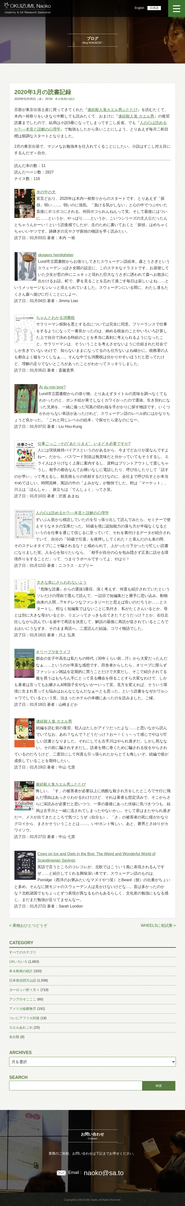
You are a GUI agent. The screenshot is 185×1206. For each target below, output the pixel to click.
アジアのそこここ (22, 999)
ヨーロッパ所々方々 (24, 990)
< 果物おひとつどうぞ (28, 925)
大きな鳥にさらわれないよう (62, 582)
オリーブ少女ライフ (53, 652)
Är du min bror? (52, 387)
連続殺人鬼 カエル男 (136, 116)
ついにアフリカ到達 (24, 1018)
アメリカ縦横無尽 (22, 1009)
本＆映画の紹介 (65, 99)
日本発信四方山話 (22, 980)
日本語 (154, 8)
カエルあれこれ (21, 1027)
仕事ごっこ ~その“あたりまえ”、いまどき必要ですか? (84, 444)
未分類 (14, 1037)
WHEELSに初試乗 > (158, 925)
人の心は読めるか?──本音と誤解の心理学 (72, 513)
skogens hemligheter (55, 255)
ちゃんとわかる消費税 (55, 318)
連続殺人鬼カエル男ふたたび (112, 110)
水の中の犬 (46, 192)
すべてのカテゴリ (22, 952)
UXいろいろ (18, 961)
